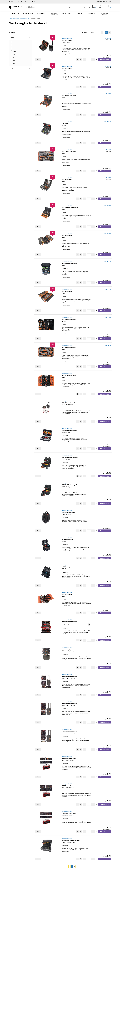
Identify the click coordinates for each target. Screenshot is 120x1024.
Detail (38, 59)
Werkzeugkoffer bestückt (67, 38)
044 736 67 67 (107, 1)
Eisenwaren (79, 13)
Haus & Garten (92, 13)
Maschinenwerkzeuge (28, 13)
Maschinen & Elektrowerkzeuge (54, 14)
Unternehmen (18, 1)
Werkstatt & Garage (66, 13)
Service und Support (24, 1)
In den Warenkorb (104, 60)
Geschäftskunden (12, 1)
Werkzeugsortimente (24, 18)
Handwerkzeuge (15, 13)
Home (10, 18)
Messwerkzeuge (41, 13)
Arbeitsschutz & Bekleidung (104, 14)
